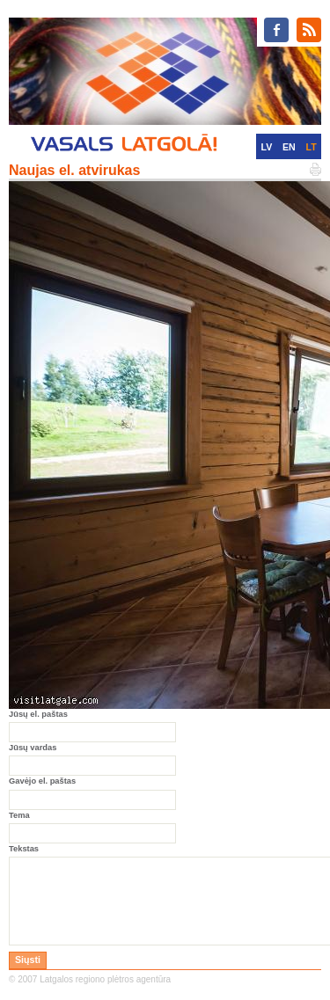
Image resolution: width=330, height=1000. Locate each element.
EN (289, 147)
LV (266, 147)
